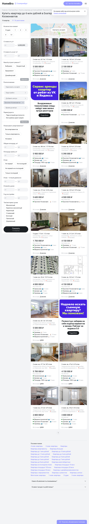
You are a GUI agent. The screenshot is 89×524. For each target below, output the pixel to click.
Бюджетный (21, 66)
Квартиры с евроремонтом (40, 473)
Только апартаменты (12, 134)
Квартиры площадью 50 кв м (40, 470)
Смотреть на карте (59, 30)
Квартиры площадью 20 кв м (64, 467)
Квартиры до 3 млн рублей (40, 457)
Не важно (8, 139)
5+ (11, 35)
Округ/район (16, 93)
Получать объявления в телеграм (72, 522)
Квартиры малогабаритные (61, 462)
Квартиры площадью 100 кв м (41, 467)
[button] (59, 481)
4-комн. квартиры (37, 446)
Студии (66, 475)
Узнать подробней (60, 13)
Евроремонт (9, 71)
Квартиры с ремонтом (59, 473)
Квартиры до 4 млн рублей (61, 457)
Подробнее (44, 115)
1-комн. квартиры (54, 475)
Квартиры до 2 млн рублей (62, 454)
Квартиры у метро (76, 473)
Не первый (9, 164)
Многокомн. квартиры (38, 475)
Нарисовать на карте (16, 87)
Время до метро (16, 108)
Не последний (21, 164)
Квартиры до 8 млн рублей (40, 462)
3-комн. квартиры (77, 475)
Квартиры (64, 446)
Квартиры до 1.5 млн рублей (40, 454)
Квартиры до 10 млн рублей (61, 451)
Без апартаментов (11, 129)
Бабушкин (8, 66)
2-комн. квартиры (51, 446)
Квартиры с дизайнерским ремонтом (65, 470)
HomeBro (8, 3)
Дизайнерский (10, 75)
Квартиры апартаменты (39, 449)
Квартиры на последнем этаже (41, 465)
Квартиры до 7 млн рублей (61, 459)
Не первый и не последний (14, 168)
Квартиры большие (56, 449)
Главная (4, 10)
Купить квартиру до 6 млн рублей (30, 10)
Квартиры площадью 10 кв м (64, 465)
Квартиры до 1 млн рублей (40, 451)
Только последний (11, 173)
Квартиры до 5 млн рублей (40, 459)
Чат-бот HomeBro (73, 4)
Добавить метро (16, 98)
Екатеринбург (13, 10)
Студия (7, 30)
